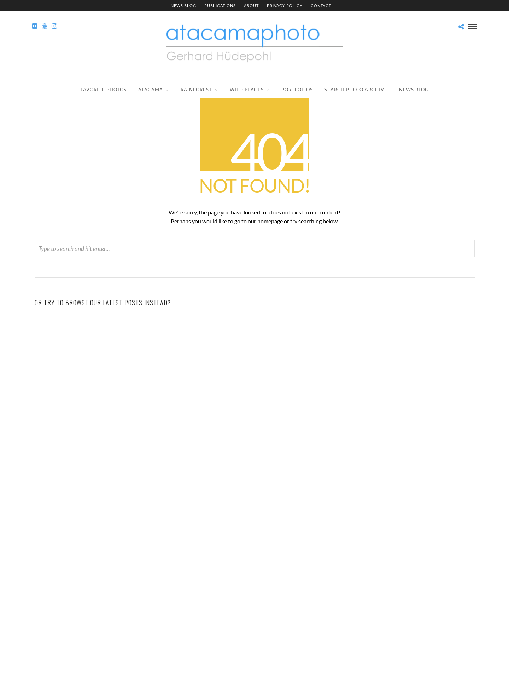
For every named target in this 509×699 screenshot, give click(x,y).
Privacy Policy (285, 5)
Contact (321, 5)
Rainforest (196, 89)
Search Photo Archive (355, 89)
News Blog (183, 5)
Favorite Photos (104, 89)
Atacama (150, 89)
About (251, 5)
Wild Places (247, 89)
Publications (220, 5)
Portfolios (297, 89)
